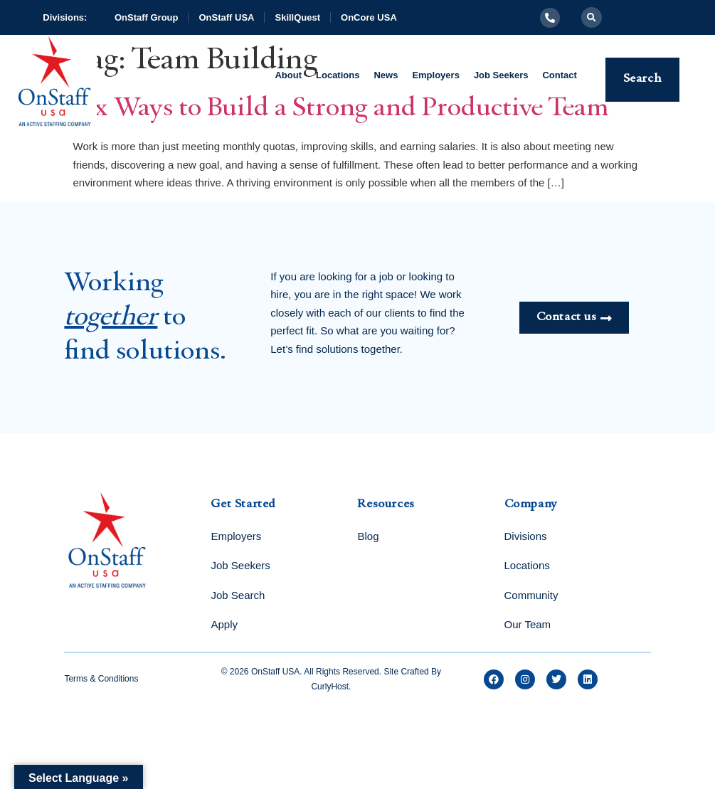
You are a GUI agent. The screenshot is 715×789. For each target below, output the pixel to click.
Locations (337, 75)
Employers (435, 75)
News (386, 75)
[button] (591, 17)
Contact (559, 75)
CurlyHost (330, 687)
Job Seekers (501, 75)
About (288, 75)
